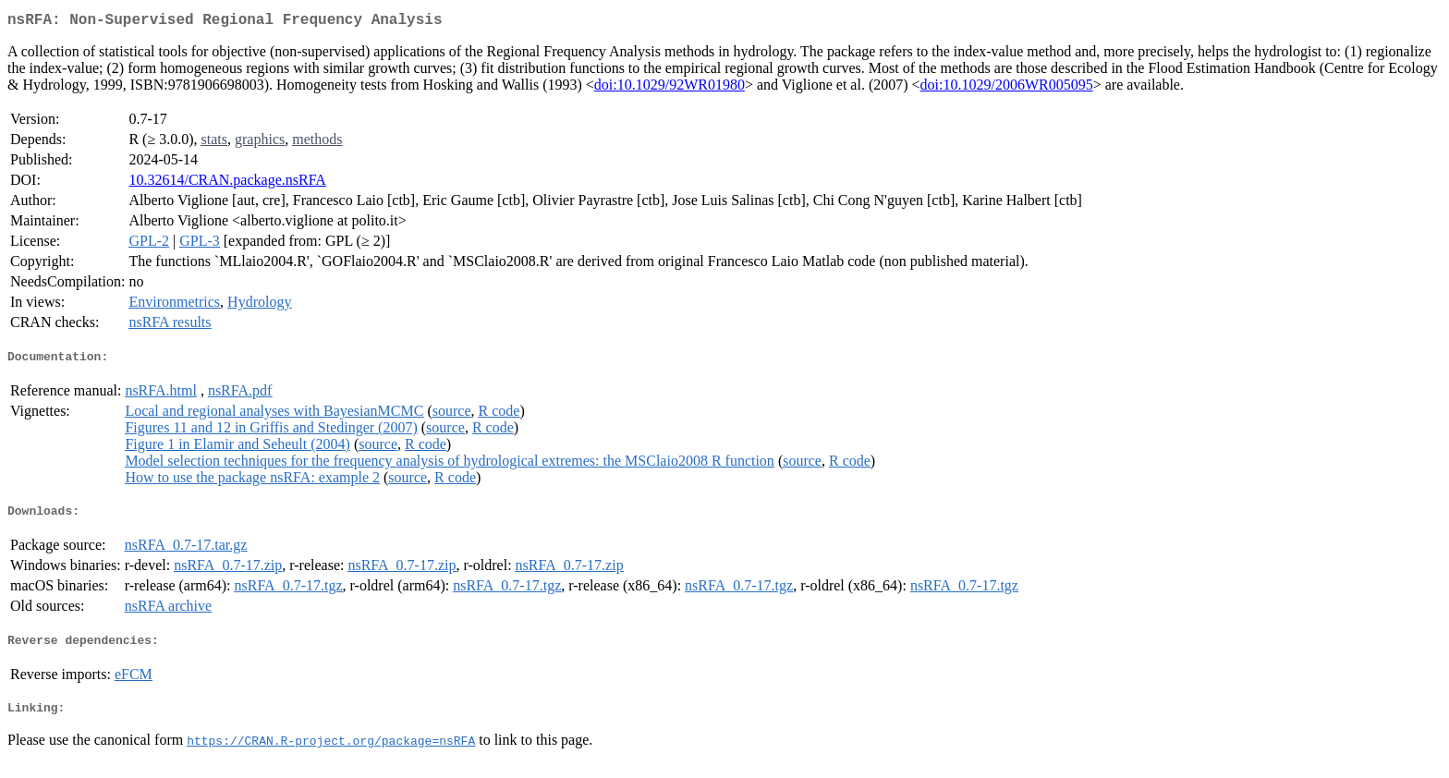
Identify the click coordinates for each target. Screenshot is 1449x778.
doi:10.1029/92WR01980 (669, 88)
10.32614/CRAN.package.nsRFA (226, 183)
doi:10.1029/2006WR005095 (1006, 88)
